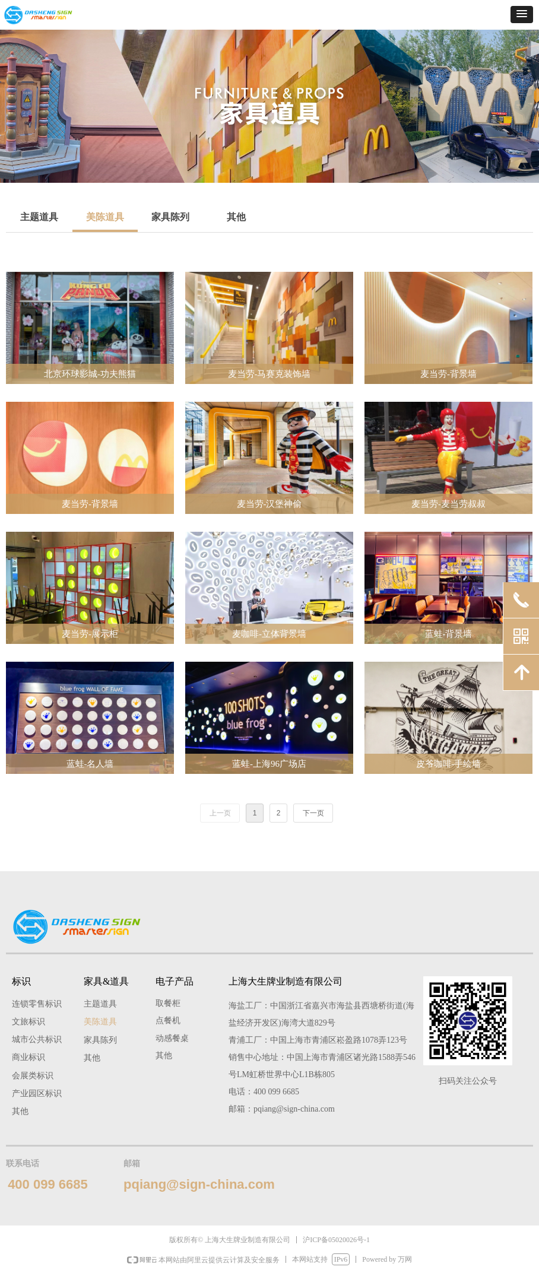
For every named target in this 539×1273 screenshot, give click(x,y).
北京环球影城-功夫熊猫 (90, 374)
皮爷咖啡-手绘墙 (448, 764)
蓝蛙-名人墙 (90, 764)
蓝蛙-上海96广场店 (269, 764)
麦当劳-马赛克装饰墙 (269, 374)
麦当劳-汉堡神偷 (269, 504)
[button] (522, 14)
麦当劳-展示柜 (90, 634)
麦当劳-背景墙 (448, 374)
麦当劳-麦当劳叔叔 (448, 504)
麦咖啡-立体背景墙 (269, 634)
